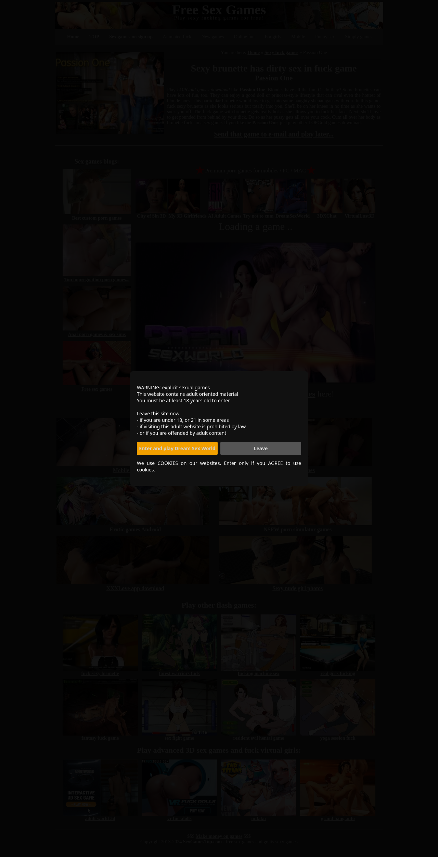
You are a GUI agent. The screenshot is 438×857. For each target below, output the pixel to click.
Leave (261, 448)
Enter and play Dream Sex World (177, 448)
